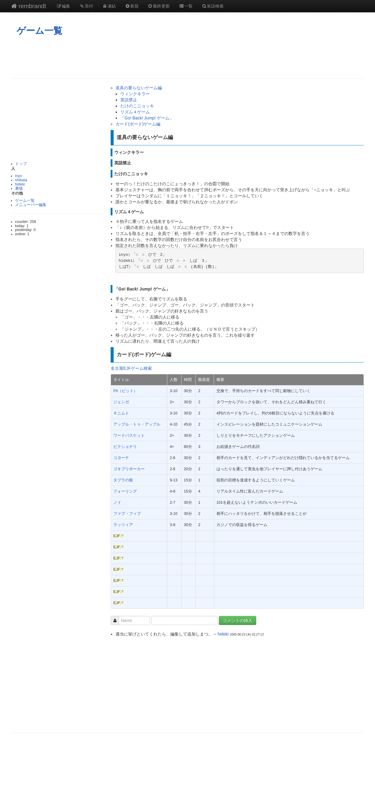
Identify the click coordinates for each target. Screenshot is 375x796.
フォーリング (125, 491)
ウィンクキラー (135, 93)
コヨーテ (121, 458)
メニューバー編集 (30, 205)
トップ (21, 164)
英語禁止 (128, 99)
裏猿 (19, 188)
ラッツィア (123, 525)
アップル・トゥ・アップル (136, 424)
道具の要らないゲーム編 (138, 87)
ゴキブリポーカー (129, 469)
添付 (86, 6)
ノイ (117, 502)
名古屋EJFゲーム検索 (131, 368)
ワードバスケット (129, 435)
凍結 (109, 6)
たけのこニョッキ (137, 105)
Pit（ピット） (125, 391)
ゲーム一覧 (39, 31)
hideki (20, 184)
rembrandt (28, 6)
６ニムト (121, 413)
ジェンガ (121, 402)
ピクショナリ (125, 447)
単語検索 (213, 6)
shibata (21, 180)
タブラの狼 (123, 480)
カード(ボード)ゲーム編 (137, 124)
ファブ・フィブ (127, 514)
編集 (64, 6)
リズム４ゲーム (135, 111)
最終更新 (159, 6)
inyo (18, 176)
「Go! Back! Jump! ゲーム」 (147, 118)
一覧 (186, 6)
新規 (132, 6)
